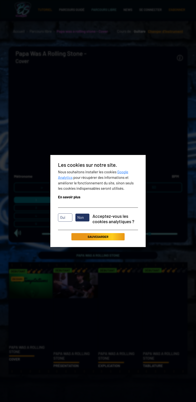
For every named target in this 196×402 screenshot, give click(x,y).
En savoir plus (69, 197)
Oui (62, 217)
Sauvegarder (98, 236)
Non (80, 217)
